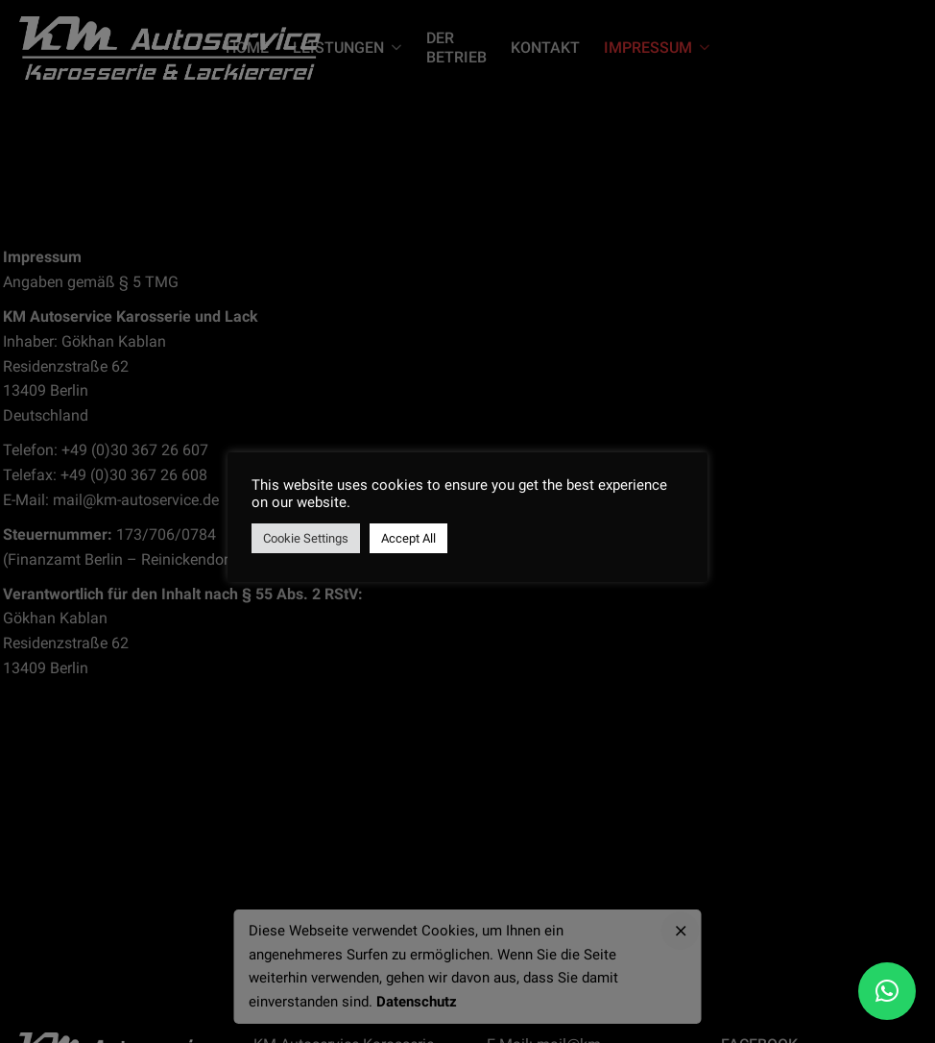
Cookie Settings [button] (305, 538)
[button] (887, 991)
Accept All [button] (408, 538)
